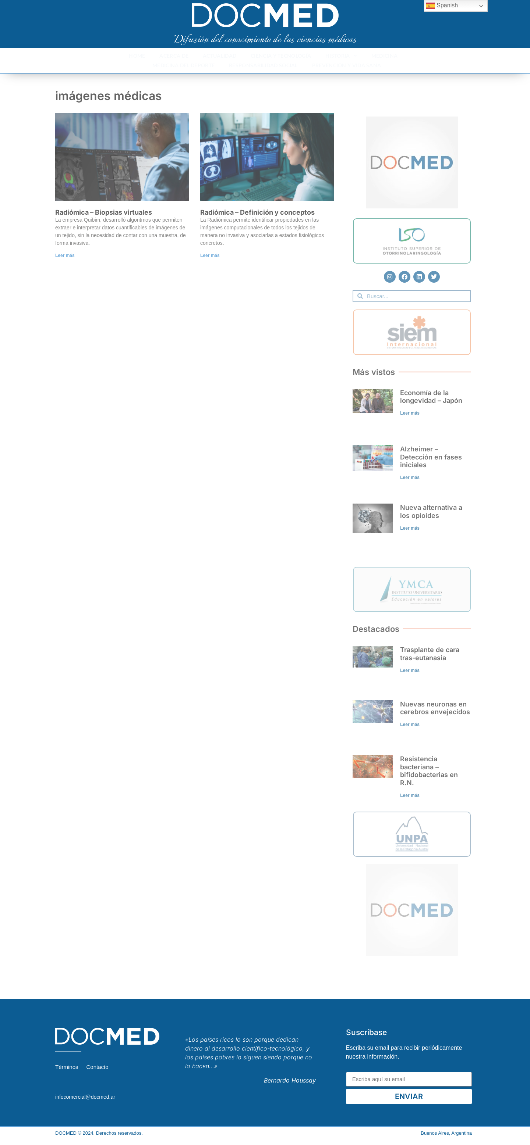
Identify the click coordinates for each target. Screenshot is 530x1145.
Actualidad (219, 56)
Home (137, 56)
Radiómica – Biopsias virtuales (103, 212)
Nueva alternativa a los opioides (431, 511)
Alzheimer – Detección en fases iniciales (431, 457)
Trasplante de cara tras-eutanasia (429, 654)
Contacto (97, 1067)
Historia (341, 56)
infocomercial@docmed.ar (85, 1097)
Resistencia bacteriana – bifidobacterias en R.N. (429, 771)
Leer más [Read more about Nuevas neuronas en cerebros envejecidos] (410, 724)
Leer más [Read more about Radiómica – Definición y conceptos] (210, 255)
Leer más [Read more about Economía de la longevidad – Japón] (410, 413)
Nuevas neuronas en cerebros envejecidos (435, 708)
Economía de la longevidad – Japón (431, 397)
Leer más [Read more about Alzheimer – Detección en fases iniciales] (410, 477)
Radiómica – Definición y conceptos (257, 212)
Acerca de (173, 56)
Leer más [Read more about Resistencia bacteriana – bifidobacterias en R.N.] (410, 795)
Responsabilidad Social (263, 65)
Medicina (384, 56)
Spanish (442, 5)
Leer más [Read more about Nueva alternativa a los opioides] (410, 528)
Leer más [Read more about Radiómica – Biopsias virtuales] (65, 255)
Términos (66, 1067)
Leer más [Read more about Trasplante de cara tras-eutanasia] (410, 670)
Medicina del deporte (183, 65)
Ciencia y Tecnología (281, 56)
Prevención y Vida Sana (346, 65)
